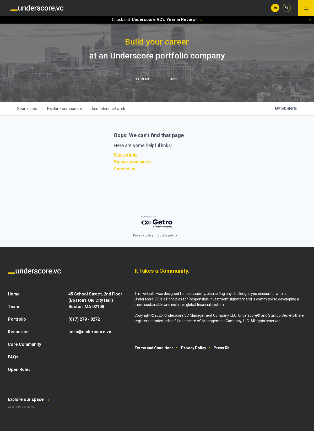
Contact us (124, 168)
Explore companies (132, 161)
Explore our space (29, 399)
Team (13, 306)
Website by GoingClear (21, 406)
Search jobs (125, 154)
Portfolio (17, 319)
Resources (19, 331)
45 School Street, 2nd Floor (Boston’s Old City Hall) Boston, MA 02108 (95, 300)
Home (14, 294)
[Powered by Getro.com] (157, 222)
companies (64, 108)
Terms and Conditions (154, 348)
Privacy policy (143, 235)
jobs (28, 108)
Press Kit (222, 348)
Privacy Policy (193, 348)
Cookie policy (167, 235)
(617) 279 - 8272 (84, 319)
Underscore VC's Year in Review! (167, 19)
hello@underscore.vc (89, 331)
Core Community (24, 344)
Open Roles (19, 369)
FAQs (13, 356)
